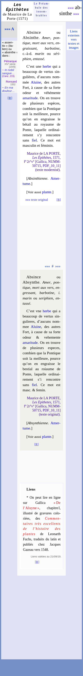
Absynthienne (38, 423)
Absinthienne (37, 178)
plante (46, 192)
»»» (76, 14)
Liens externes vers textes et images (74, 39)
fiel (34, 140)
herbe (47, 66)
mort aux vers (42, 43)
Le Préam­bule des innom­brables (41, 9)
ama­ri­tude (30, 98)
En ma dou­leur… (8, 89)
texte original (36, 200)
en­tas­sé (38, 59)
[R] (10, 98)
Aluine (36, 82)
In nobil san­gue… (8, 71)
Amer (46, 38)
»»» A (9, 29)
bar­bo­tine (52, 48)
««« (71, 8)
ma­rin (39, 54)
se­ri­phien (46, 298)
